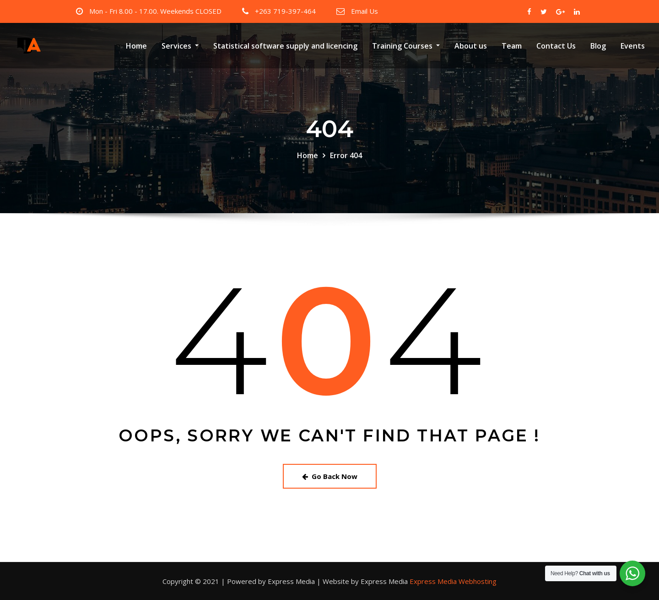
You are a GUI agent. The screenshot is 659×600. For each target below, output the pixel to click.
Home (136, 46)
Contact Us (556, 46)
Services (180, 46)
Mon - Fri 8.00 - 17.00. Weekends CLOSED (155, 11)
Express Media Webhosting (453, 581)
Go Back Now (329, 476)
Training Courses (406, 46)
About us (470, 46)
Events (633, 46)
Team (512, 46)
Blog (598, 46)
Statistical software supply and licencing (285, 46)
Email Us (364, 11)
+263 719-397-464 (285, 11)
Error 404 (346, 155)
